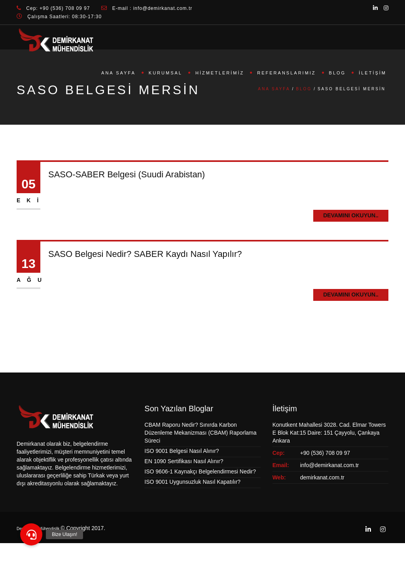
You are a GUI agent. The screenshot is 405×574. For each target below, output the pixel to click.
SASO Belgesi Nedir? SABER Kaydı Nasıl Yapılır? (145, 254)
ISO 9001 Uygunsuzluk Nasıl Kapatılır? (192, 482)
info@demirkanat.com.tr (329, 465)
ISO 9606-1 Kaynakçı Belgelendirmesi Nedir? (200, 471)
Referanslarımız (286, 72)
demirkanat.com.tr (322, 477)
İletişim (372, 72)
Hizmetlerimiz (219, 72)
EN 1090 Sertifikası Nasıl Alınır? (183, 461)
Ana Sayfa (118, 72)
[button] (31, 534)
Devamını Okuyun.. (351, 215)
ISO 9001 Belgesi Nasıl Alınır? (181, 451)
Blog (337, 72)
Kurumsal (165, 72)
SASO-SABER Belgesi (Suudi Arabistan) (126, 174)
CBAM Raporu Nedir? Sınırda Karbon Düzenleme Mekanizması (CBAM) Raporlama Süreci (200, 433)
